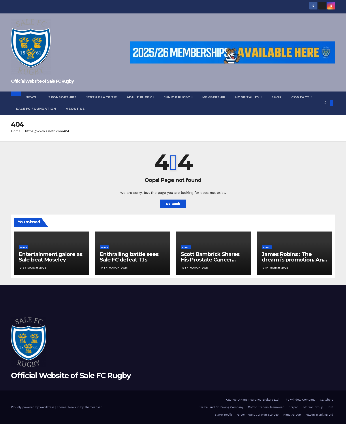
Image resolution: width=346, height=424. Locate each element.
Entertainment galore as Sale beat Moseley (50, 257)
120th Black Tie (101, 97)
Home (16, 131)
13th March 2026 (195, 267)
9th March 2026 (276, 267)
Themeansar (93, 407)
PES (330, 407)
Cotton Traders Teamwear (266, 407)
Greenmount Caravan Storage (257, 414)
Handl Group (292, 414)
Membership (214, 97)
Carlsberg (326, 399)
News (31, 97)
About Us (75, 109)
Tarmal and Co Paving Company (221, 407)
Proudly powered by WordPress (33, 407)
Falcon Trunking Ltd (319, 414)
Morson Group (313, 407)
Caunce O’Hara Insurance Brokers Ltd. (252, 399)
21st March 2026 (33, 267)
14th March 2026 (114, 267)
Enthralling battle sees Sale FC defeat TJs (129, 257)
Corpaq (293, 407)
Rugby (186, 247)
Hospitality (247, 97)
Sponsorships (62, 97)
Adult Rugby (140, 97)
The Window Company (299, 399)
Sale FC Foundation (36, 109)
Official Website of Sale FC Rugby (42, 81)
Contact (300, 97)
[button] (325, 103)
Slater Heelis (224, 414)
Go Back (173, 204)
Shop (276, 97)
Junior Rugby (177, 97)
